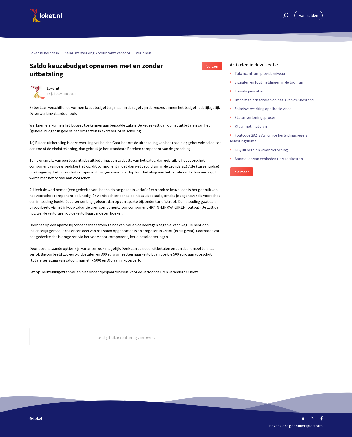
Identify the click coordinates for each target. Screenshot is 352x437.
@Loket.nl (38, 418)
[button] (283, 15)
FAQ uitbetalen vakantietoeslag (261, 149)
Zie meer (241, 171)
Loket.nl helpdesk (44, 52)
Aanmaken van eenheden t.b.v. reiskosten (269, 158)
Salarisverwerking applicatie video (263, 108)
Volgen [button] (212, 66)
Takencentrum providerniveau (260, 73)
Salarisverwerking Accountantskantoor (97, 52)
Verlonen (143, 52)
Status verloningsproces (255, 117)
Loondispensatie (249, 91)
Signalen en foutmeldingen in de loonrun (269, 82)
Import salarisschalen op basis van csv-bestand (274, 99)
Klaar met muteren (251, 126)
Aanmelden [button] (308, 15)
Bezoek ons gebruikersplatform (296, 425)
